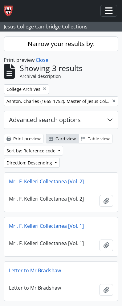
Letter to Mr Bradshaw (35, 270)
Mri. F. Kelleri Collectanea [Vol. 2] (46, 181)
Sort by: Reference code (31, 151)
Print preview (23, 139)
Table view (95, 139)
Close (42, 60)
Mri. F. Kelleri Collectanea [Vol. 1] (46, 226)
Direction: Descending (29, 163)
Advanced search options (45, 120)
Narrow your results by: (61, 44)
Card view (62, 139)
